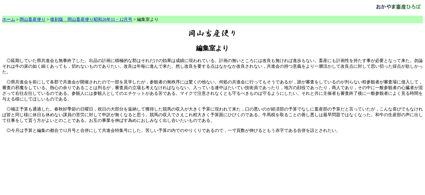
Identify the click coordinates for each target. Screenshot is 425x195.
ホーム (8, 19)
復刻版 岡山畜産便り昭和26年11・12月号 (91, 19)
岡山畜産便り (33, 19)
